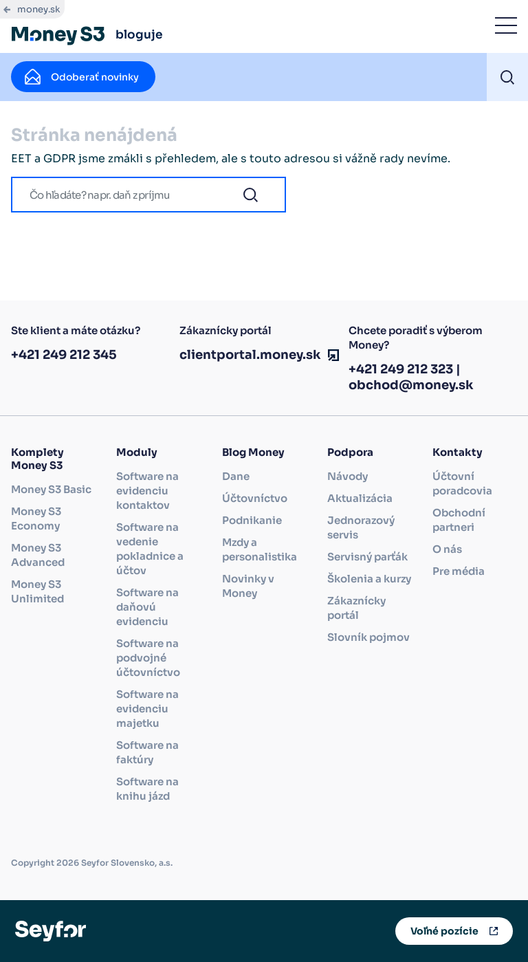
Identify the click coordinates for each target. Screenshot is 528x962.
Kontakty (457, 452)
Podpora (350, 452)
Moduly (136, 452)
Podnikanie (252, 520)
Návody (347, 476)
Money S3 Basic (51, 489)
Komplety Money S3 (37, 459)
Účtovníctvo (254, 498)
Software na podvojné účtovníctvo (148, 658)
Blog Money (253, 452)
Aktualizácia (360, 498)
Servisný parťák (367, 556)
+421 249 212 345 (64, 354)
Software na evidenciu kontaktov (147, 491)
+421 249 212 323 (401, 369)
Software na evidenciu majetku (147, 709)
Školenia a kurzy (369, 578)
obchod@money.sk (411, 385)
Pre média (458, 571)
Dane (236, 476)
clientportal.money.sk (250, 354)
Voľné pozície (444, 931)
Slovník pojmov (368, 637)
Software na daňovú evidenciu (147, 607)
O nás (447, 549)
